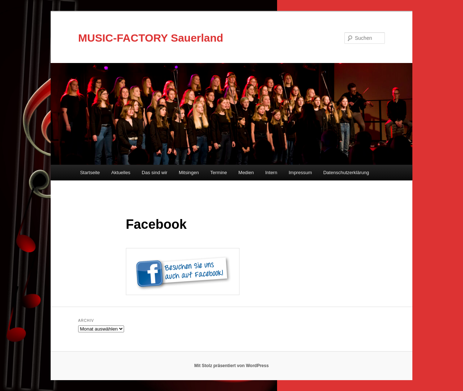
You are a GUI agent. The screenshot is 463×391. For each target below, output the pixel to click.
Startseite (90, 172)
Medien (246, 172)
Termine (218, 172)
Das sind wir (154, 172)
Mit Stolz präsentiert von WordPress (231, 365)
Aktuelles (121, 172)
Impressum (300, 172)
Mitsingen (189, 172)
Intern (271, 172)
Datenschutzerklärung (346, 172)
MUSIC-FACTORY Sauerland (150, 38)
